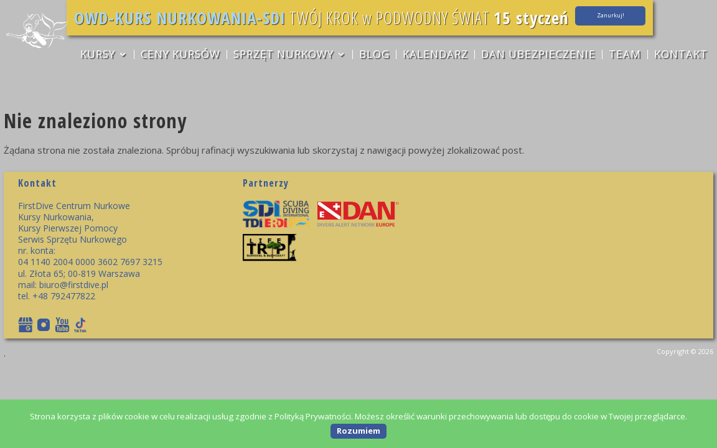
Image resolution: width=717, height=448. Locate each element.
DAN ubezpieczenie (539, 56)
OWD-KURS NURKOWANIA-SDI (240, 17)
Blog (374, 56)
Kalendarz (436, 56)
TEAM (627, 56)
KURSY (95, 56)
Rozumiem (358, 430)
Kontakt (683, 56)
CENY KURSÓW (179, 56)
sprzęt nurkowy (283, 56)
